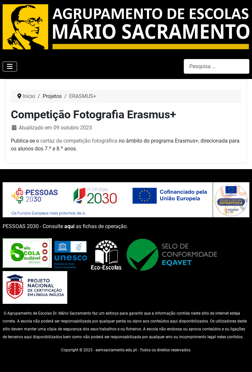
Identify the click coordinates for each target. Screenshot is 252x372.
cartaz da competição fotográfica (78, 141)
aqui (69, 226)
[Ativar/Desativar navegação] (10, 66)
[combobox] (216, 66)
